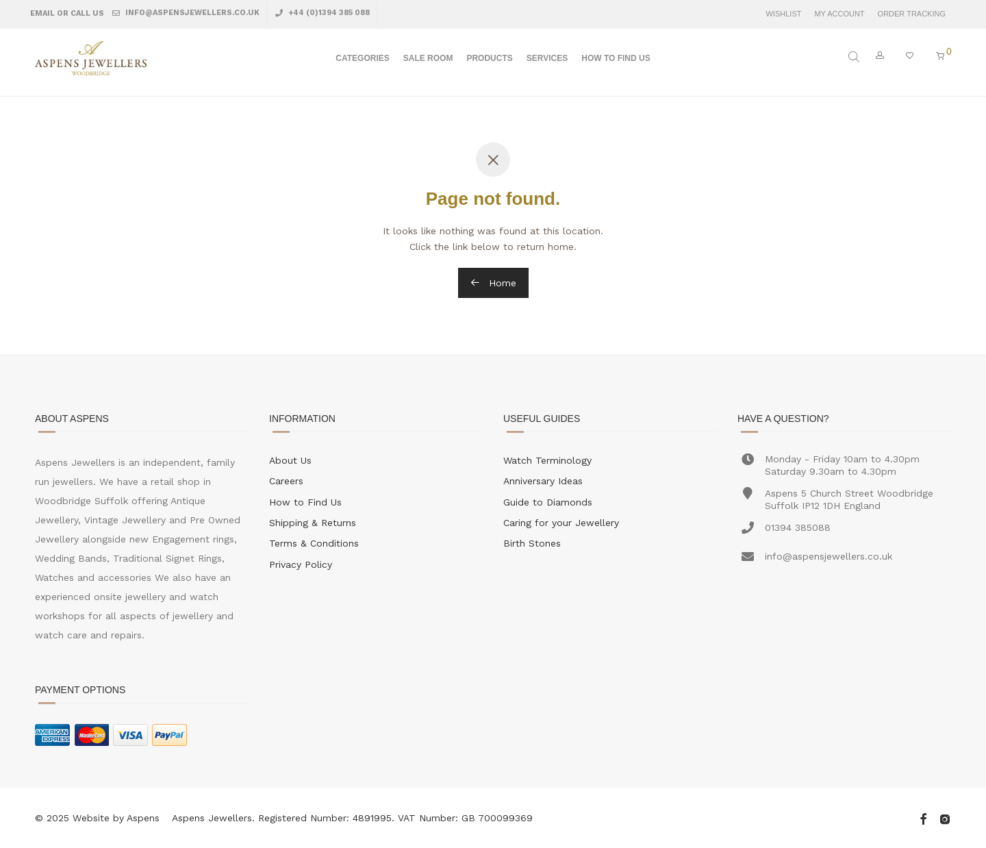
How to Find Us (305, 502)
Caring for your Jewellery (561, 522)
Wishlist (783, 14)
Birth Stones (532, 543)
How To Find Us (615, 59)
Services (547, 59)
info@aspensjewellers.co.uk (191, 12)
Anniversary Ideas (543, 480)
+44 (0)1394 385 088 (328, 12)
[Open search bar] (855, 56)
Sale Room (428, 59)
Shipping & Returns (312, 522)
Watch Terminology (547, 460)
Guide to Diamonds (547, 502)
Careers (286, 480)
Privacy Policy (300, 564)
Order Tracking (912, 14)
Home (493, 282)
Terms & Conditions (314, 543)
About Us (290, 460)
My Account (839, 14)
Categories (362, 59)
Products (489, 59)
